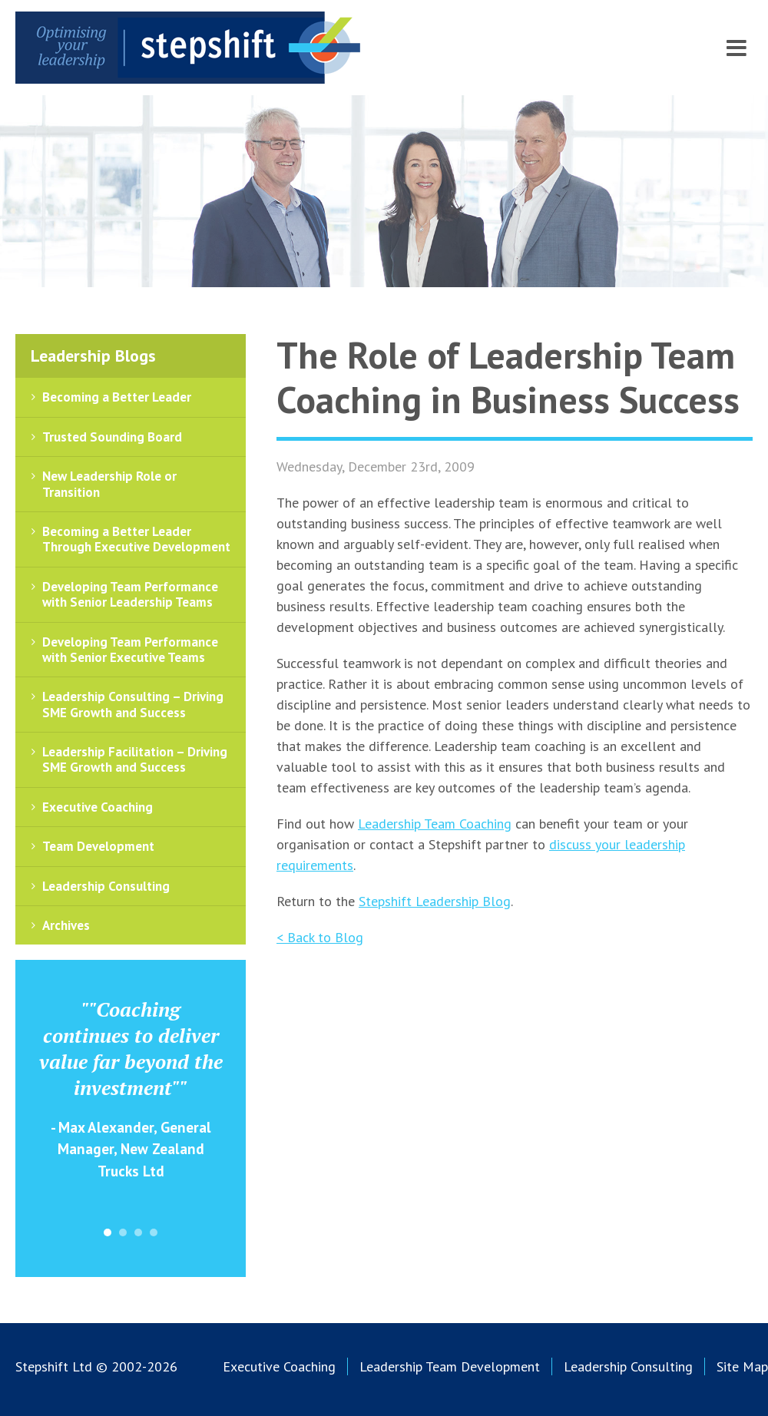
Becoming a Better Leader (116, 397)
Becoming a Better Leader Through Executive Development (136, 539)
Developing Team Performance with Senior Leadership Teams (130, 594)
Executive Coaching (97, 807)
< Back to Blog (319, 937)
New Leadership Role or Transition (109, 484)
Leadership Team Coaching (434, 823)
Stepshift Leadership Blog (435, 901)
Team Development (98, 846)
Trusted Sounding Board (112, 436)
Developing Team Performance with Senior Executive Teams (130, 650)
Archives (66, 925)
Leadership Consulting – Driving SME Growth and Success (132, 704)
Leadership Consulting (106, 886)
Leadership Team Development (449, 1366)
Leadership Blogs (93, 355)
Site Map (742, 1366)
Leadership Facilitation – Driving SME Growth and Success (134, 759)
